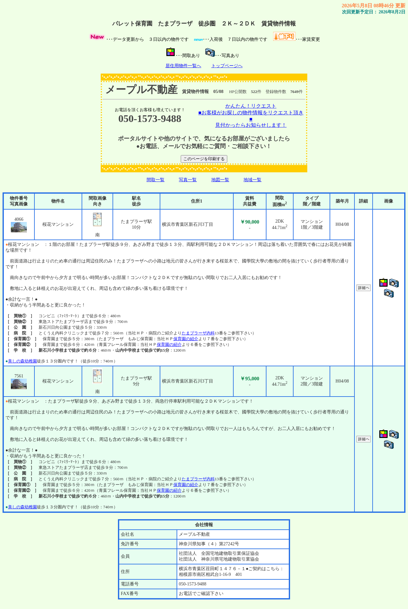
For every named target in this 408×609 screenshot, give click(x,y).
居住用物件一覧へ (183, 65)
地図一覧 (220, 179)
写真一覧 (188, 179)
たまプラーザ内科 (198, 333)
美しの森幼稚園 (22, 361)
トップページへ (227, 65)
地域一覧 (252, 179)
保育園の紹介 (185, 338)
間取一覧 (155, 179)
